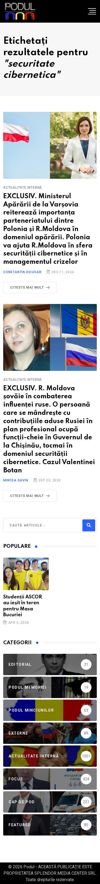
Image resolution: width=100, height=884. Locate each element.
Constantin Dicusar (22, 272)
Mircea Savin (15, 480)
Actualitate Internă (22, 187)
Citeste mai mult (31, 287)
